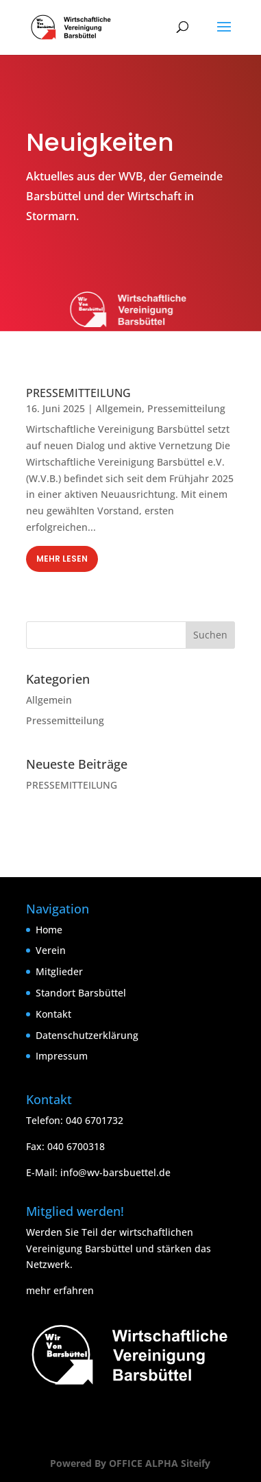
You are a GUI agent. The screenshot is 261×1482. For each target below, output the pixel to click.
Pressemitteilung (186, 408)
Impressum (62, 1055)
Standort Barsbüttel (81, 992)
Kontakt (53, 1013)
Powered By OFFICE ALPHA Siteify (130, 1463)
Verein (51, 950)
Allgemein (119, 408)
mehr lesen (62, 558)
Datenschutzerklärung (87, 1035)
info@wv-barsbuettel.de (115, 1172)
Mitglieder (59, 971)
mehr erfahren (60, 1290)
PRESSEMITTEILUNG (78, 393)
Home (49, 929)
